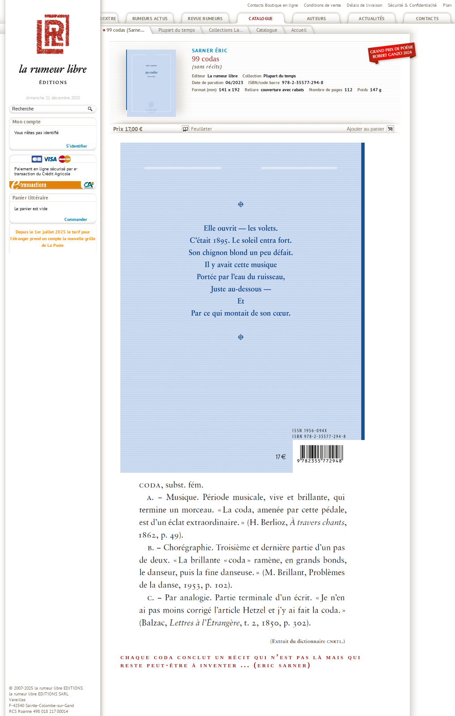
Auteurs (316, 18)
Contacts (427, 18)
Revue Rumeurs (205, 18)
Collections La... (225, 30)
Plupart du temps (176, 30)
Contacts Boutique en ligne (272, 5)
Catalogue (260, 18)
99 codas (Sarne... (125, 30)
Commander (75, 219)
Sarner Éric (210, 50)
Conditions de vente (322, 5)
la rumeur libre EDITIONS (58, 688)
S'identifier (76, 146)
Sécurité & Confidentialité (412, 5)
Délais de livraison (364, 5)
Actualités (372, 18)
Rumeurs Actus (150, 18)
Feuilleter (201, 129)
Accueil (298, 30)
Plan (447, 5)
